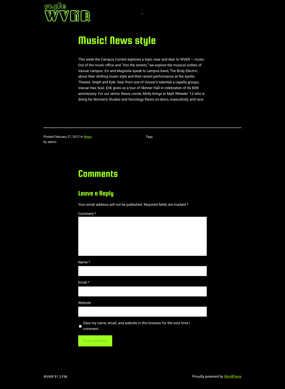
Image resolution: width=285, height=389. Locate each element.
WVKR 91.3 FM (55, 377)
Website (84, 303)
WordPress (232, 376)
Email (83, 282)
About (131, 13)
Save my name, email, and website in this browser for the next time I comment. (136, 326)
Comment (87, 214)
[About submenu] (142, 13)
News (88, 137)
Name (84, 262)
